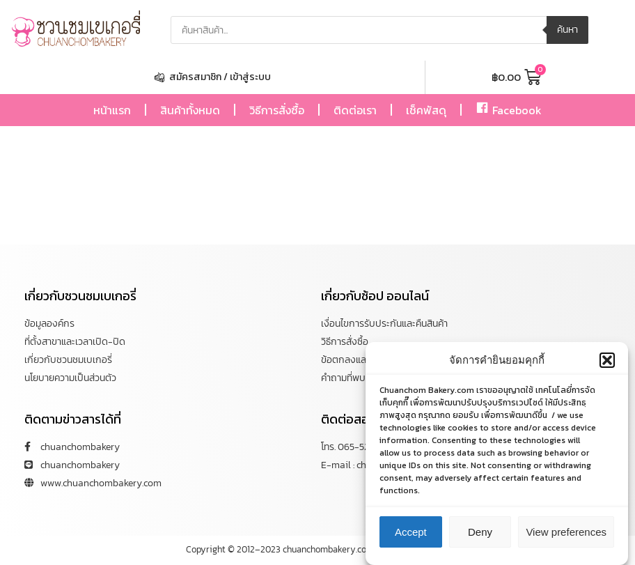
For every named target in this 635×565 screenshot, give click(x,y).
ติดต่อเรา (355, 110)
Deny (480, 532)
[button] (607, 360)
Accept (411, 532)
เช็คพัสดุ (426, 110)
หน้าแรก (112, 110)
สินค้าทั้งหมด (190, 110)
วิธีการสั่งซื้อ (276, 110)
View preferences (566, 532)
